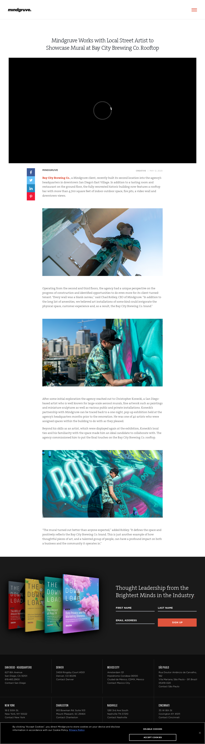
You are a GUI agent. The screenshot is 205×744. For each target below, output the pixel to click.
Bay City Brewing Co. (56, 178)
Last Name (165, 607)
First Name (124, 607)
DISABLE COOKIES (152, 729)
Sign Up (177, 622)
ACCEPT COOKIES (153, 737)
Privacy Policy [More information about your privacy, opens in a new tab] (77, 730)
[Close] (199, 732)
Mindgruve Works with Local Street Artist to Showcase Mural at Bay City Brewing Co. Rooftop (102, 44)
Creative (141, 170)
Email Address (126, 620)
